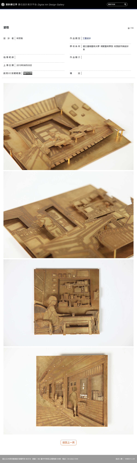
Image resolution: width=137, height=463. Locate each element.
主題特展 (34, 16)
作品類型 (80, 16)
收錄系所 (57, 16)
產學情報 (103, 16)
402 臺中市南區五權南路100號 (49, 459)
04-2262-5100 (72, 459)
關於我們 (125, 16)
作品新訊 (11, 16)
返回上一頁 (69, 442)
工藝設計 (87, 38)
